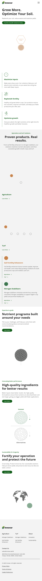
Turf (16, 534)
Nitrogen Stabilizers (7, 537)
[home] (7, 2)
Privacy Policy (5, 566)
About (31, 534)
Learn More (7, 330)
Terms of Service (6, 569)
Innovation (32, 537)
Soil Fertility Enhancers (5, 541)
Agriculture (5, 534)
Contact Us (5, 548)
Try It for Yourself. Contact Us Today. (13, 22)
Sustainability (32, 540)
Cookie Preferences (7, 572)
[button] (38, 3)
